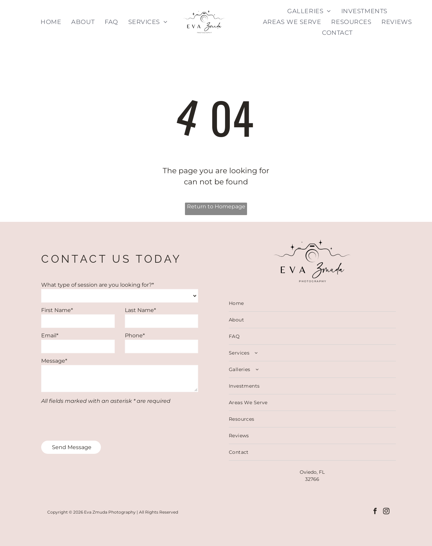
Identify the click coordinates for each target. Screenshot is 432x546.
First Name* (57, 310)
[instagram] (386, 512)
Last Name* (140, 310)
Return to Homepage (216, 206)
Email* (49, 335)
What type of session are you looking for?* (97, 285)
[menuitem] (50, 21)
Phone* (135, 335)
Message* (54, 361)
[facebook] (374, 512)
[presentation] (92, 421)
